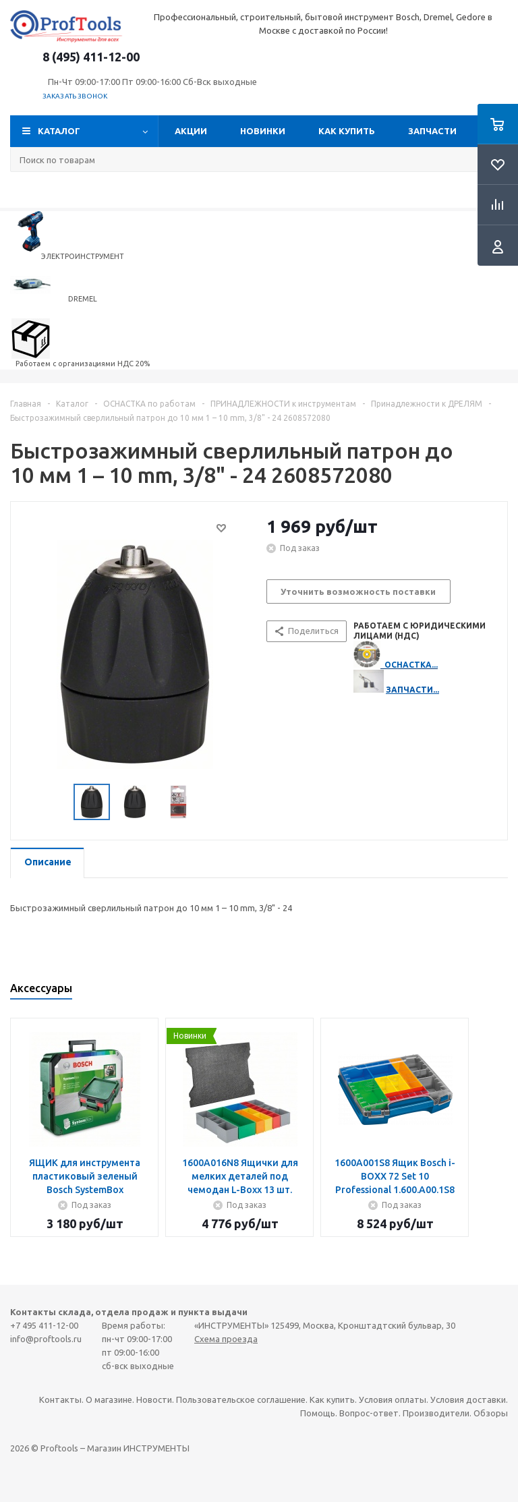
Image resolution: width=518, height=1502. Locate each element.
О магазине (109, 1399)
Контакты (60, 1399)
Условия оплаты (392, 1399)
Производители (436, 1413)
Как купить (346, 131)
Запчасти (432, 131)
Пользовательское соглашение (241, 1399)
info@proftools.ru (46, 1339)
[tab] (47, 863)
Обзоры (490, 1413)
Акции (191, 131)
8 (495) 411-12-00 (91, 57)
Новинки (262, 131)
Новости (154, 1399)
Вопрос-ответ (369, 1413)
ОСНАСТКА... (411, 664)
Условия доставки (468, 1399)
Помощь (317, 1413)
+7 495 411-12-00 (44, 1325)
